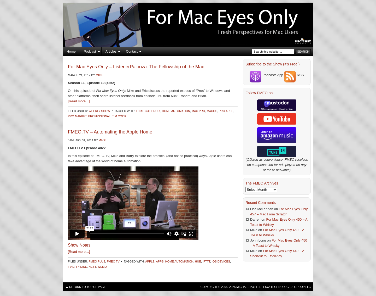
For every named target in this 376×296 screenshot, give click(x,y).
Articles (111, 52)
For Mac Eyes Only (188, 18)
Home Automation (176, 111)
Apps (159, 261)
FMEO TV (113, 261)
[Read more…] (79, 101)
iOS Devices (221, 261)
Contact (132, 52)
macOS (212, 111)
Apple (149, 261)
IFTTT (206, 261)
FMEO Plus (97, 261)
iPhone (81, 266)
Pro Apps (226, 111)
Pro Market (77, 116)
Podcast (90, 52)
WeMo (102, 266)
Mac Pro (198, 111)
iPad (71, 266)
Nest (92, 266)
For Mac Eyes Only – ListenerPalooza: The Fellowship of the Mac (136, 66)
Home (71, 51)
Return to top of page (87, 286)
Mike (99, 75)
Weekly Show (99, 111)
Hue (198, 261)
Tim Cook (119, 116)
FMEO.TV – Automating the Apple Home (110, 132)
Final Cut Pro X (148, 111)
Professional (99, 116)
